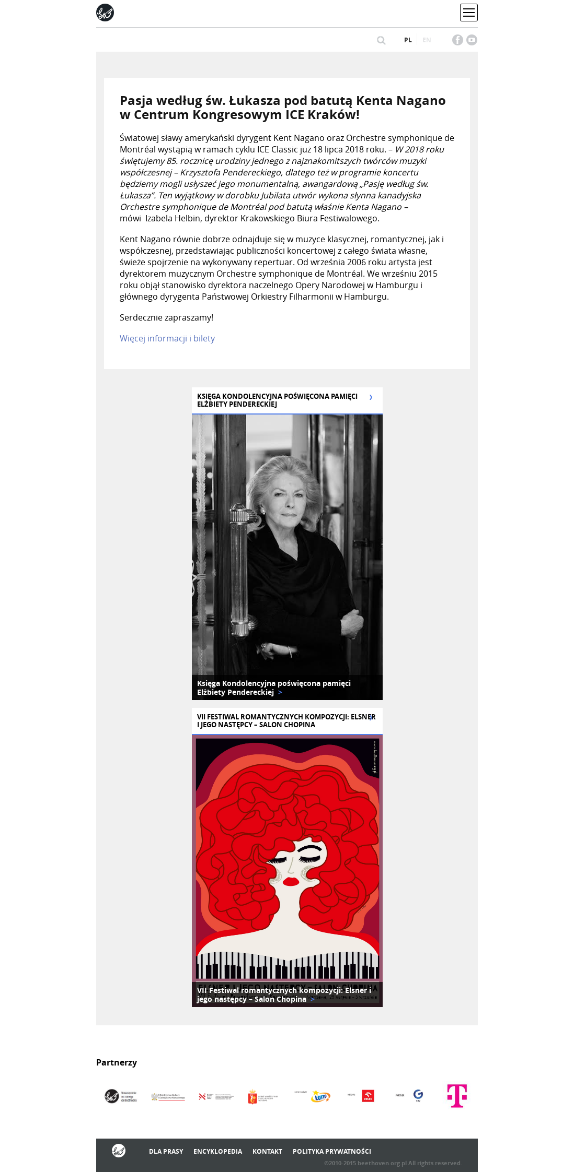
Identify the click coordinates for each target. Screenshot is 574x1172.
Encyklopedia (217, 1151)
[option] (287, 557)
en (426, 39)
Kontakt (267, 1151)
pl (408, 39)
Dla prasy (166, 1151)
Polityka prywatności (332, 1151)
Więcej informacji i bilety (167, 338)
